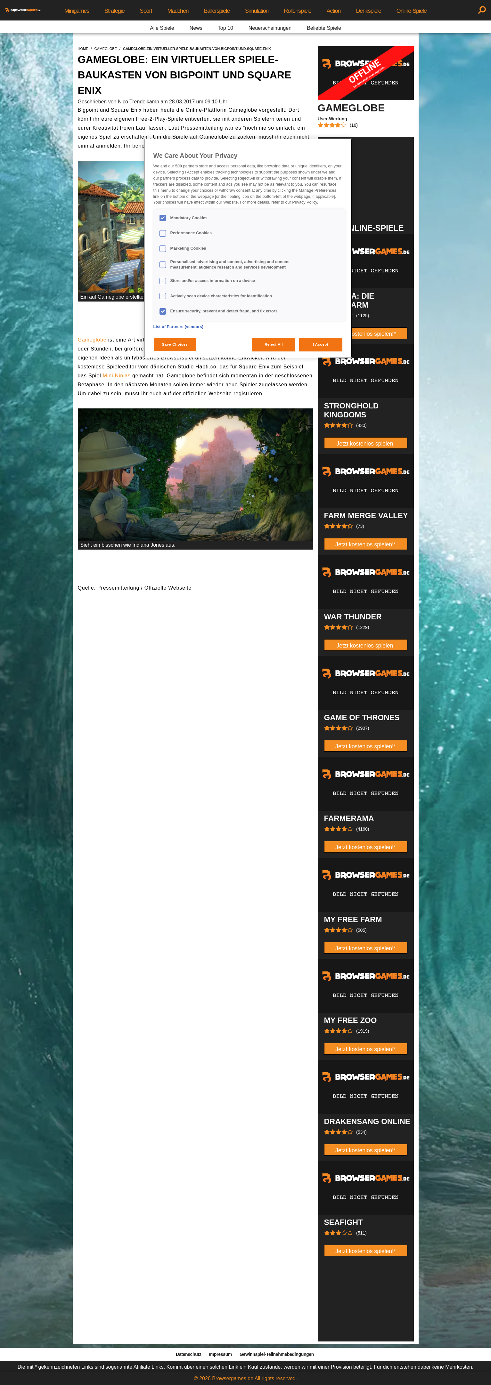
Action (334, 11)
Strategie (114, 11)
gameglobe (105, 49)
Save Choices (175, 344)
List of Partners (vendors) (178, 327)
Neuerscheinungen (270, 28)
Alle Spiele (162, 28)
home (83, 49)
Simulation (256, 11)
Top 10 (225, 28)
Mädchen (177, 11)
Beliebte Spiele (324, 28)
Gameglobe (93, 339)
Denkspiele (368, 11)
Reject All (274, 344)
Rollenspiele (297, 11)
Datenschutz (188, 1354)
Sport (146, 11)
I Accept (320, 344)
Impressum (220, 1354)
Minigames (76, 11)
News (196, 28)
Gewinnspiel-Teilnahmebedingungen (277, 1354)
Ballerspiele (217, 11)
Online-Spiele (412, 11)
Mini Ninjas (117, 375)
